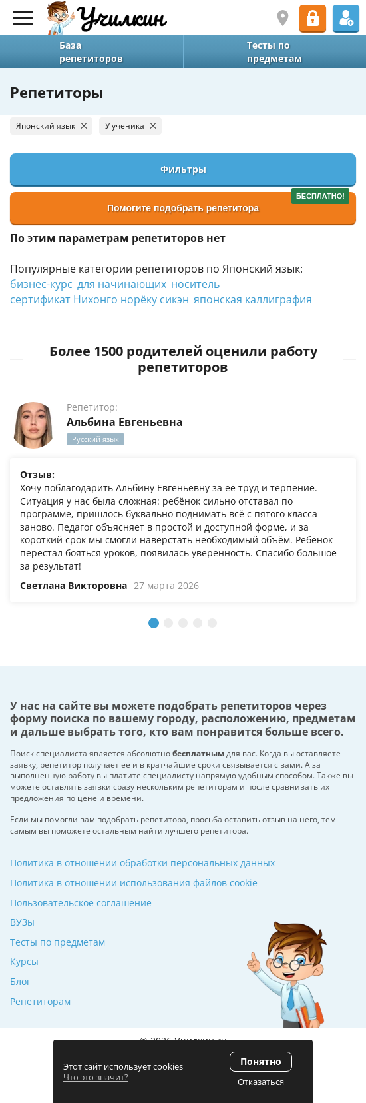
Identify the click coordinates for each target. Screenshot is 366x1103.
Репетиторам (40, 1001)
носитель (195, 284)
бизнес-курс (41, 284)
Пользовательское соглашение (81, 902)
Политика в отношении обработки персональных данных (142, 862)
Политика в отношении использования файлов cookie (134, 882)
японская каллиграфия (253, 299)
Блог (20, 981)
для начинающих (121, 284)
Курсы (24, 961)
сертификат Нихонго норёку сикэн (99, 299)
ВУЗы (22, 922)
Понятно (260, 1061)
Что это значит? (95, 1077)
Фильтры (183, 169)
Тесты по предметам (57, 942)
